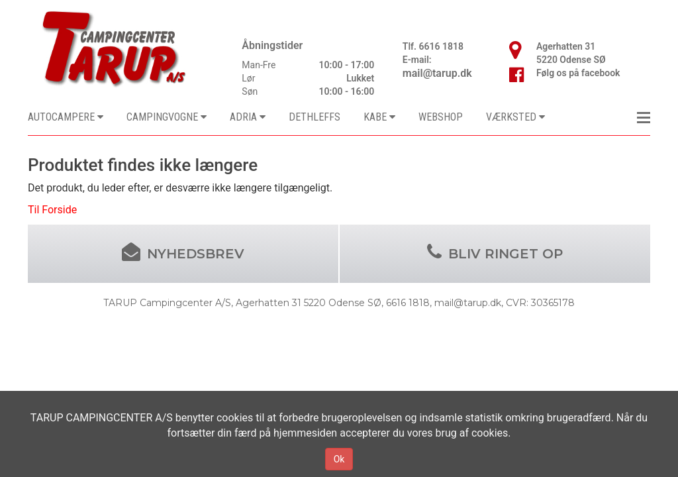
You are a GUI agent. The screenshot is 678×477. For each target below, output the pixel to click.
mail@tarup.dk (437, 73)
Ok (339, 459)
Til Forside (52, 209)
